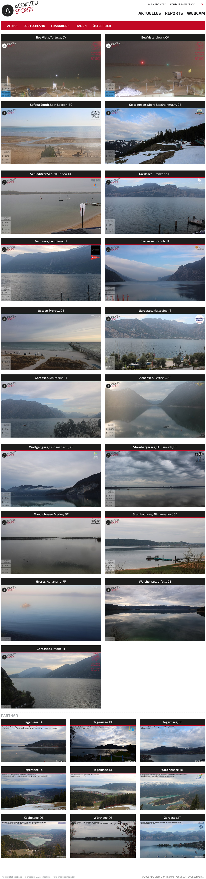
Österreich (102, 26)
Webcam (196, 13)
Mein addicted (157, 4)
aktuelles (149, 13)
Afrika (12, 26)
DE (202, 4)
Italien (81, 26)
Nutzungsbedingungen (64, 876)
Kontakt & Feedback (182, 4)
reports (174, 13)
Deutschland (34, 26)
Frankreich (60, 26)
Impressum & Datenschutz (37, 876)
